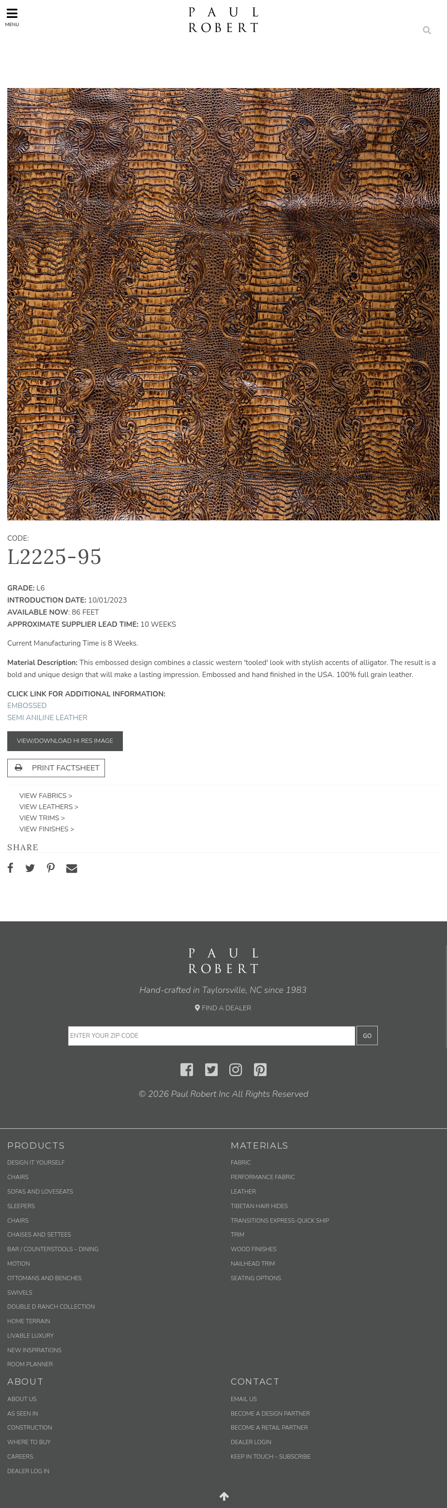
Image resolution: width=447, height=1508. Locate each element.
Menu (12, 17)
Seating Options (256, 1278)
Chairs (18, 1177)
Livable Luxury (30, 1336)
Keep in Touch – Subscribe (271, 1457)
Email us (244, 1399)
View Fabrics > (46, 795)
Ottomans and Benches (44, 1278)
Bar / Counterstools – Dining (53, 1249)
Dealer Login (251, 1442)
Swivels (19, 1293)
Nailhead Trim (253, 1264)
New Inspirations (34, 1350)
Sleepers (21, 1206)
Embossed (27, 705)
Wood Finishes (254, 1249)
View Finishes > (46, 829)
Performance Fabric (263, 1177)
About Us (22, 1399)
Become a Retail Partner (269, 1428)
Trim (237, 1235)
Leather (243, 1192)
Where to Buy (29, 1442)
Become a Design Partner (270, 1414)
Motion (18, 1264)
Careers (20, 1457)
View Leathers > (48, 807)
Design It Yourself (36, 1163)
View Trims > (42, 818)
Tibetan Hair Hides (259, 1206)
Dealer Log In (28, 1471)
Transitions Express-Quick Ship (280, 1221)
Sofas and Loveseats (40, 1192)
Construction (29, 1428)
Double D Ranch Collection (51, 1307)
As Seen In (22, 1414)
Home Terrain (28, 1321)
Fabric (241, 1163)
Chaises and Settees (39, 1235)
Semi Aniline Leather (47, 718)
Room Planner (30, 1364)
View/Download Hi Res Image (65, 741)
